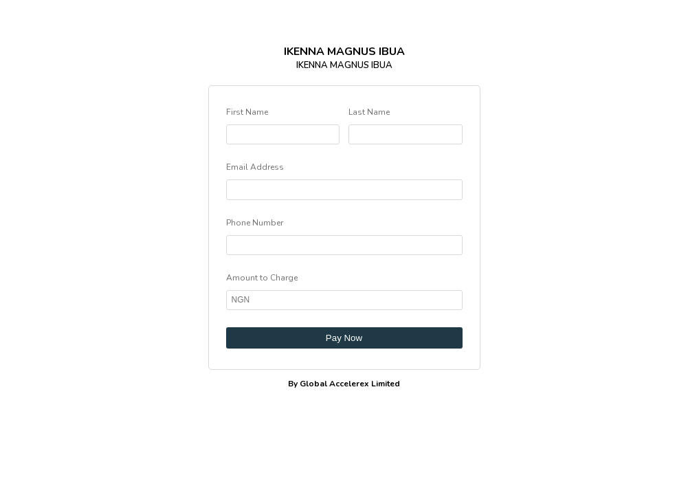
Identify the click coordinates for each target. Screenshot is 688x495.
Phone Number (254, 222)
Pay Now (344, 338)
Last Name (369, 112)
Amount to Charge (262, 277)
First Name (247, 112)
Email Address (255, 167)
